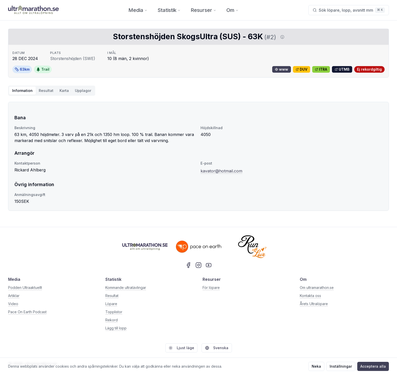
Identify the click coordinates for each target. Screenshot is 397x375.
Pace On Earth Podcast (27, 312)
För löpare (211, 287)
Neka (316, 366)
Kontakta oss (310, 295)
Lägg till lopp (116, 328)
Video (13, 304)
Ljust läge (181, 348)
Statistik (169, 10)
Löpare (111, 304)
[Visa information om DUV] (281, 37)
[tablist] (51, 91)
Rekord (111, 320)
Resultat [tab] (46, 90)
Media (137, 10)
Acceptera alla (373, 366)
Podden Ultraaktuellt (25, 287)
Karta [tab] (64, 90)
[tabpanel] (198, 156)
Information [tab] (22, 90)
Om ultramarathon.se (317, 287)
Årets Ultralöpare (314, 304)
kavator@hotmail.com (221, 170)
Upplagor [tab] (83, 90)
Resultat (111, 295)
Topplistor (113, 312)
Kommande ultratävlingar (125, 287)
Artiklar (13, 295)
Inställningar (341, 366)
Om (232, 10)
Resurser (203, 10)
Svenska (216, 348)
